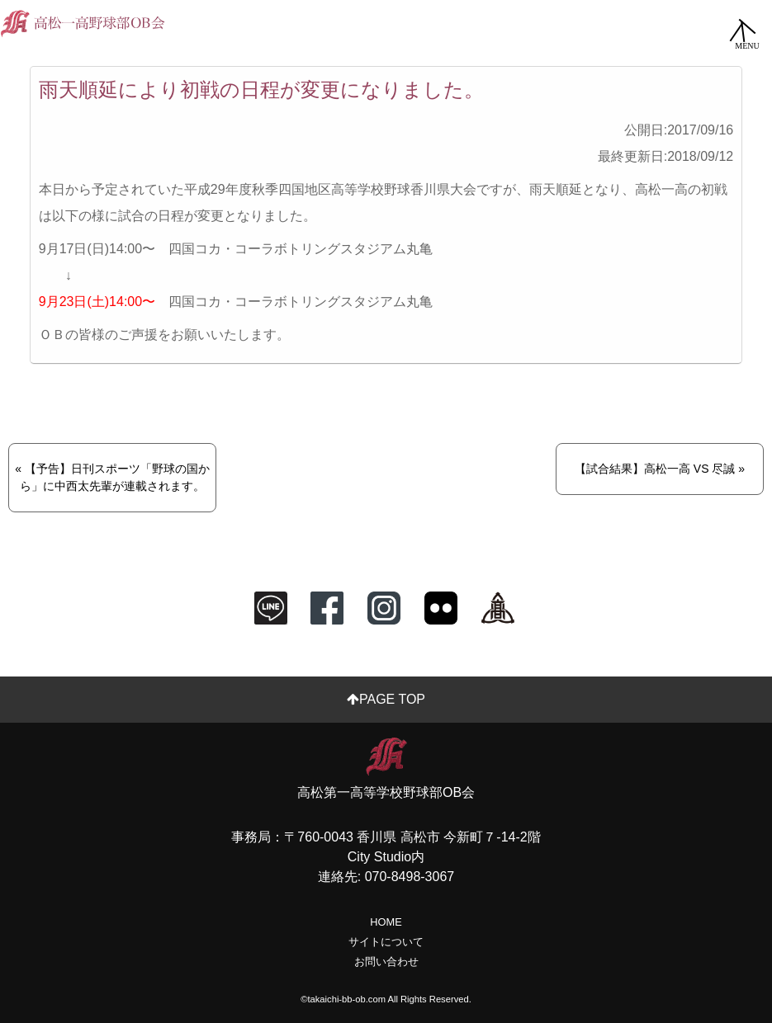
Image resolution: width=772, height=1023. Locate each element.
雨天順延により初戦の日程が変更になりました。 (261, 89)
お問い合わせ (386, 961)
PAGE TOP (386, 699)
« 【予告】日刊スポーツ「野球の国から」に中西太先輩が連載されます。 (112, 477)
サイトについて (386, 942)
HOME (385, 922)
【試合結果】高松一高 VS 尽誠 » (660, 468)
